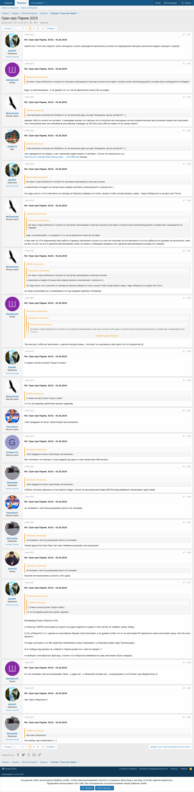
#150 (189, 380)
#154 (189, 497)
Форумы (22, 3)
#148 (189, 298)
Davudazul (12, 426)
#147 (189, 251)
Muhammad (12, 113)
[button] (46, 3)
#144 (189, 130)
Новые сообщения (10, 8)
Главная (8, 3)
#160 (189, 717)
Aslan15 (12, 568)
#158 (189, 662)
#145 (189, 164)
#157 (189, 583)
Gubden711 (12, 452)
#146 (189, 200)
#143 (189, 97)
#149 (189, 351)
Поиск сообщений (29, 8)
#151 (189, 410)
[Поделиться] (184, 34)
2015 (35, 23)
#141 (189, 35)
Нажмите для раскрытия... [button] (108, 336)
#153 (189, 466)
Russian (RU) (9, 769)
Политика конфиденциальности (153, 769)
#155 (189, 522)
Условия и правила (128, 769)
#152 (189, 436)
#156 (189, 552)
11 (43, 28)
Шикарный (12, 80)
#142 (189, 64)
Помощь (174, 769)
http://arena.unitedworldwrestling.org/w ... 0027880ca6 (51, 157)
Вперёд (50, 28)
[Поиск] (186, 3)
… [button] (19, 28)
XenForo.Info (19, 774)
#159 (189, 688)
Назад (7, 28)
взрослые (44, 23)
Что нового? (37, 3)
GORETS (12, 146)
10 (38, 28)
